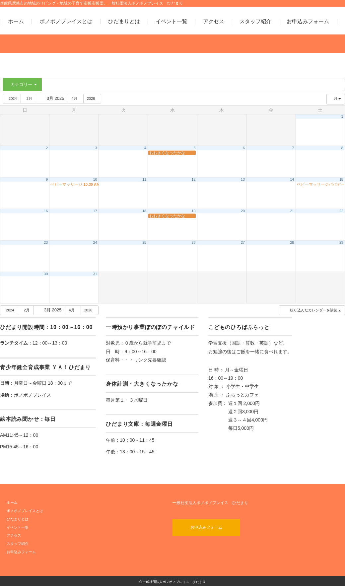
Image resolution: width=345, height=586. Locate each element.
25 (144, 242)
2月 (29, 98)
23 (46, 242)
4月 (76, 98)
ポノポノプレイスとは (66, 21)
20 (243, 211)
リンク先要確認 (150, 359)
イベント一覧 (171, 21)
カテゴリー (23, 84)
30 (46, 274)
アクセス (213, 21)
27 (243, 242)
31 (95, 274)
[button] (311, 310)
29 (341, 242)
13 (243, 179)
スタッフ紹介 (255, 21)
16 (46, 211)
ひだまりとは (124, 21)
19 (194, 211)
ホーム (16, 21)
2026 (94, 98)
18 (144, 211)
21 (292, 211)
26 (194, 242)
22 (341, 211)
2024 (12, 98)
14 (292, 179)
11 (144, 179)
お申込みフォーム (308, 21)
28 (292, 242)
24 (95, 242)
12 (194, 179)
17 (95, 211)
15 (341, 179)
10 (95, 179)
